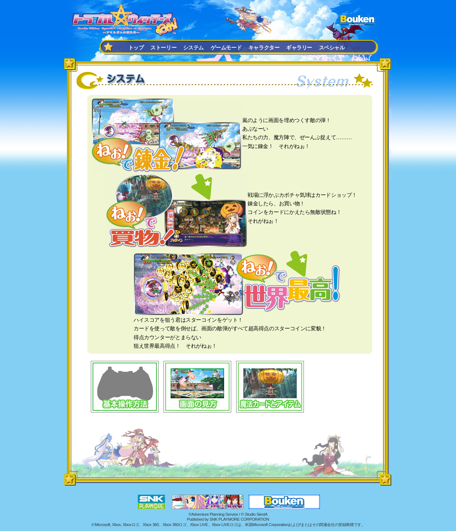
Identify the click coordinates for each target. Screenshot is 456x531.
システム (193, 47)
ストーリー (163, 47)
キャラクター (264, 47)
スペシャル (332, 47)
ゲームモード (226, 47)
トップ (136, 47)
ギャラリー (299, 47)
